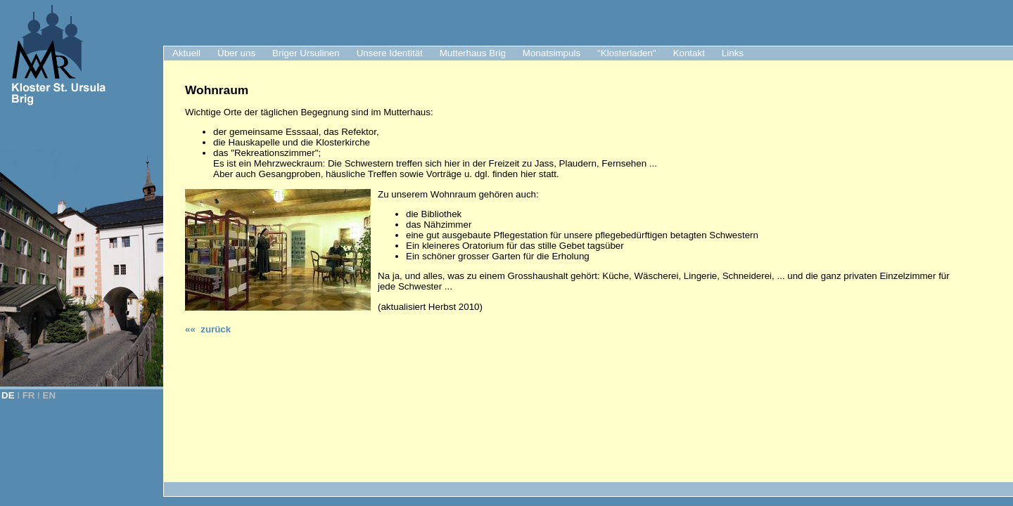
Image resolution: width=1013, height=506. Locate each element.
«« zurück (208, 329)
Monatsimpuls (551, 53)
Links (733, 53)
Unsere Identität (390, 53)
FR (29, 395)
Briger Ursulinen (306, 53)
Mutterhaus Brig (473, 53)
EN (49, 395)
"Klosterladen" (626, 53)
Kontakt (689, 53)
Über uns (236, 53)
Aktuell (186, 53)
